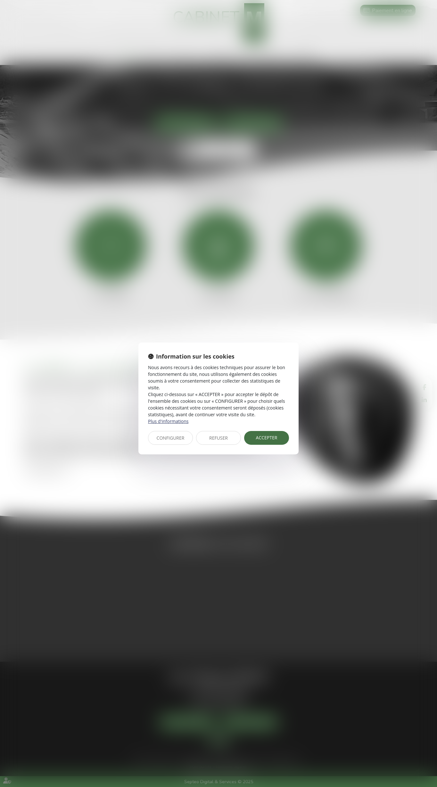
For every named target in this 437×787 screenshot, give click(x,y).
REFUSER (218, 438)
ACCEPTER (266, 438)
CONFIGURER (171, 438)
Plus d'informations (168, 421)
